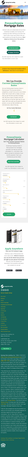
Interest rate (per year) (7, 190)
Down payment (6, 179)
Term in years (6, 184)
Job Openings (3, 317)
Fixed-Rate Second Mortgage (6, 304)
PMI (4, 207)
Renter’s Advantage (4, 302)
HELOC (2, 300)
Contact (2, 313)
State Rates (3, 306)
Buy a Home (3, 296)
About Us (2, 315)
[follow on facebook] (2, 290)
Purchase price (6, 173)
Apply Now (3, 308)
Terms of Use (3, 325)
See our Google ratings (6, 293)
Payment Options (4, 329)
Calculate (9, 214)
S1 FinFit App (3, 310)
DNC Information (4, 327)
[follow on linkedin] (6, 290)
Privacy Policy (3, 321)
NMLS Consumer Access (5, 331)
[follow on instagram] (8, 290)
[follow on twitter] (4, 290)
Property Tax (5, 196)
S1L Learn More (4, 319)
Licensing (2, 323)
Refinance (3, 298)
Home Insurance (6, 201)
